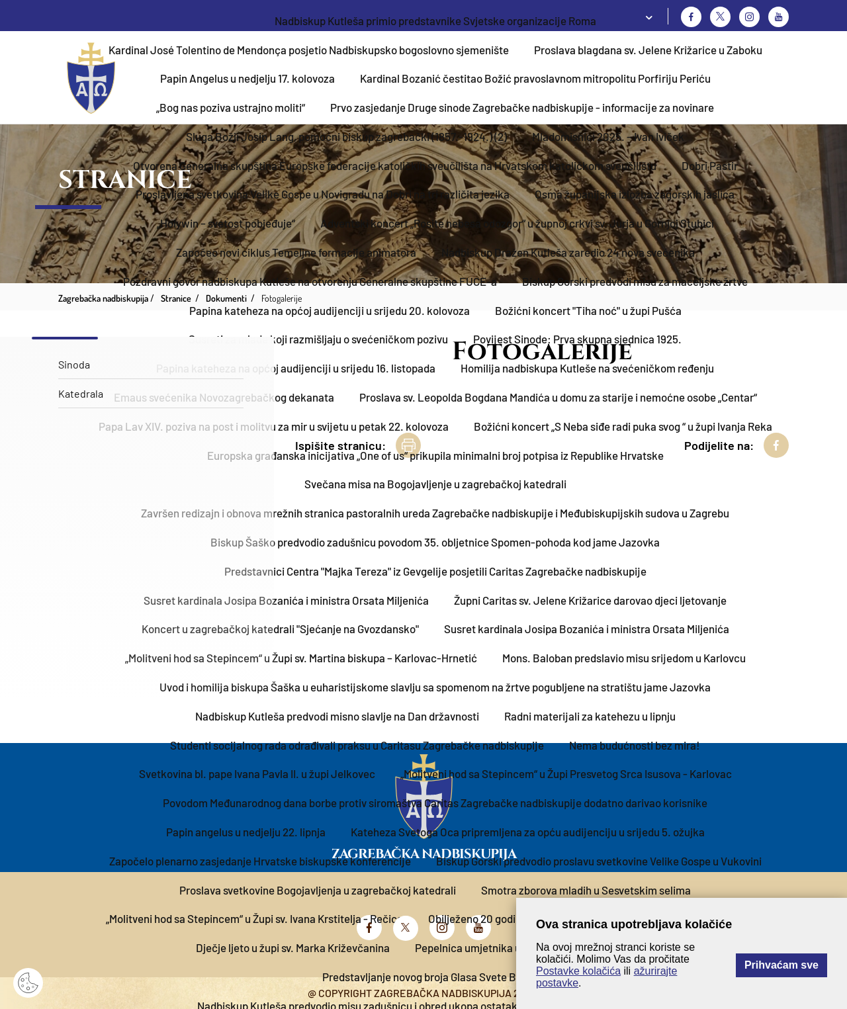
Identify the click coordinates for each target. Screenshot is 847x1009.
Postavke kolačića (578, 971)
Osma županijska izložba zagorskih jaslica (635, 193)
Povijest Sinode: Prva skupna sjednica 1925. (577, 338)
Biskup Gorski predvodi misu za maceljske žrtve (635, 281)
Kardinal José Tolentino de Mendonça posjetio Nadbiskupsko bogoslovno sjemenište (309, 49)
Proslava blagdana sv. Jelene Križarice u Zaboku (648, 49)
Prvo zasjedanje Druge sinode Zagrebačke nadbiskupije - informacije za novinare (522, 107)
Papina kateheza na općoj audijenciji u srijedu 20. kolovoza (329, 310)
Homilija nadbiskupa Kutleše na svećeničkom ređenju (587, 367)
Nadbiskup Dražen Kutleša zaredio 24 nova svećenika (568, 252)
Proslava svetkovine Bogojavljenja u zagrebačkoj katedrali (317, 890)
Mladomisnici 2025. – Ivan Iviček (608, 136)
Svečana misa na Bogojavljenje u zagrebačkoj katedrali (435, 483)
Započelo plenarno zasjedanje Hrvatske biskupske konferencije (260, 860)
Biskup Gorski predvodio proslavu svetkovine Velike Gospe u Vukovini (599, 860)
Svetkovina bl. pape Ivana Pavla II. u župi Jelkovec (257, 773)
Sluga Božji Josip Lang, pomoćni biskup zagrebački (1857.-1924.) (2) (346, 136)
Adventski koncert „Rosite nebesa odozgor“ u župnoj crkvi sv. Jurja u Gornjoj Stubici (517, 223)
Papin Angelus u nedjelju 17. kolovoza (247, 78)
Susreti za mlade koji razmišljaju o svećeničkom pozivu (318, 338)
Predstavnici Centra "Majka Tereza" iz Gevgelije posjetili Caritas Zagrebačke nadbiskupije (435, 571)
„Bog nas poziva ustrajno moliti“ (230, 107)
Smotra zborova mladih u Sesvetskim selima (586, 890)
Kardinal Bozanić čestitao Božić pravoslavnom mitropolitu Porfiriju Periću (535, 78)
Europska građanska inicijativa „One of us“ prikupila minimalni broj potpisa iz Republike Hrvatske (435, 455)
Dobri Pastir (710, 165)
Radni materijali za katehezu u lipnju (590, 716)
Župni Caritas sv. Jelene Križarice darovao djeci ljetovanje (590, 600)
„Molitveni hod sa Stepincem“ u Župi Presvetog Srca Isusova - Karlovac (566, 773)
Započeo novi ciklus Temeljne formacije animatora (296, 252)
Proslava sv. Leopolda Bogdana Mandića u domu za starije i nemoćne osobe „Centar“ (558, 397)
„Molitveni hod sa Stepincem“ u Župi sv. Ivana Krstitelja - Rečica (254, 918)
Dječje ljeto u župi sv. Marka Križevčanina (293, 947)
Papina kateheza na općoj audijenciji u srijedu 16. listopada (295, 367)
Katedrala (80, 393)
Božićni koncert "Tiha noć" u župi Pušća (588, 310)
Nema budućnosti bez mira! (634, 745)
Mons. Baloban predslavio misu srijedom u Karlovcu (624, 657)
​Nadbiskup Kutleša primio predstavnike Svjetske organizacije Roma (435, 20)
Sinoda (74, 364)
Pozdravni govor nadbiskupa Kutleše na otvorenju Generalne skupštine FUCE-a (310, 281)
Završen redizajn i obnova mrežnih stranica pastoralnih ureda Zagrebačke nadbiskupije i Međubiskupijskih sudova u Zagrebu (435, 512)
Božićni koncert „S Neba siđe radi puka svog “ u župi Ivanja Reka (623, 426)
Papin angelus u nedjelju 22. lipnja (246, 831)
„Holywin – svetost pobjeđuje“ (226, 223)
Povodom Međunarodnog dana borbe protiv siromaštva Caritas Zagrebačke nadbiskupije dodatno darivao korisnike (435, 802)
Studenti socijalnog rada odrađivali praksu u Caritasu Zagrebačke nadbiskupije (357, 745)
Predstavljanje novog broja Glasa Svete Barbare (435, 976)
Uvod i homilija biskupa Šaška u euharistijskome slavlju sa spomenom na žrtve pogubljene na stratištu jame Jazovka (435, 686)
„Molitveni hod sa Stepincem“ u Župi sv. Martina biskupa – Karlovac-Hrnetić (301, 657)
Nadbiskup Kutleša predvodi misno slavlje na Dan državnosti (337, 716)
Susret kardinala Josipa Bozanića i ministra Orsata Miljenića (286, 600)
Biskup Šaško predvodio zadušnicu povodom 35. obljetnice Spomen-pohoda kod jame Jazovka (435, 541)
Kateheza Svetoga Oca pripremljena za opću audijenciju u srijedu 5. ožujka (528, 831)
